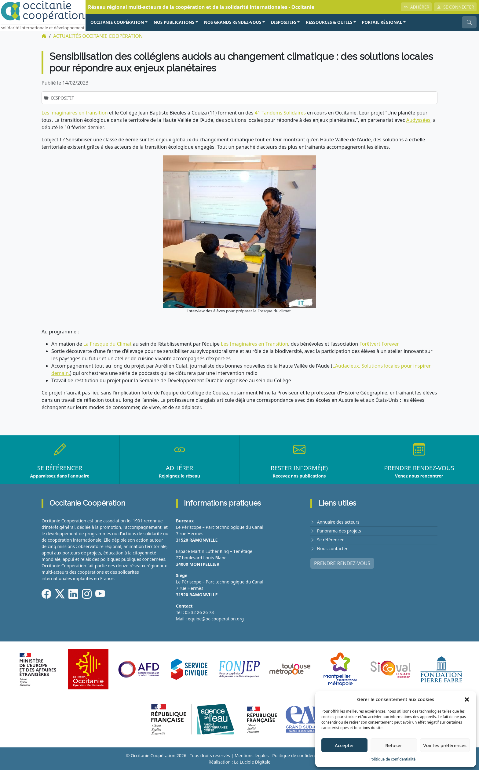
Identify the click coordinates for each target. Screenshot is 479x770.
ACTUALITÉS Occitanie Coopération (98, 36)
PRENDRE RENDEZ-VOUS (342, 563)
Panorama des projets (339, 531)
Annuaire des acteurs (338, 522)
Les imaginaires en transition (75, 112)
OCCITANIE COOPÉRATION (117, 22)
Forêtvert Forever (379, 343)
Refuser (393, 745)
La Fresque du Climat (107, 343)
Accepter (344, 745)
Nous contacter (332, 548)
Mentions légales (252, 755)
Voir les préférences (444, 745)
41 (257, 112)
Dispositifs (283, 22)
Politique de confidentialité (393, 759)
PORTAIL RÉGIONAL (382, 22)
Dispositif (62, 98)
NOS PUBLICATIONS (174, 22)
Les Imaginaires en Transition (254, 343)
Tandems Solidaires (283, 112)
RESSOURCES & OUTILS (329, 22)
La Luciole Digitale (252, 762)
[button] (467, 699)
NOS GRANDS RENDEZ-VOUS (232, 22)
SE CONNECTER (455, 7)
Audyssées (418, 120)
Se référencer (330, 540)
